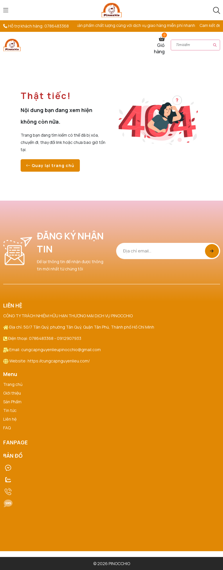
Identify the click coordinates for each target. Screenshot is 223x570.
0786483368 (56, 26)
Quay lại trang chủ (50, 165)
